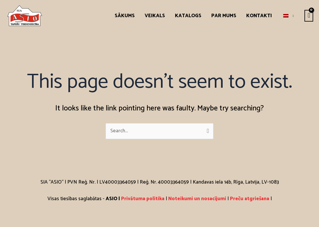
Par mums (223, 16)
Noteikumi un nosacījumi (197, 199)
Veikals (155, 16)
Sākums (125, 16)
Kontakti (259, 16)
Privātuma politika (143, 199)
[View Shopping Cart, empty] (308, 16)
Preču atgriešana (249, 199)
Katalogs (188, 16)
